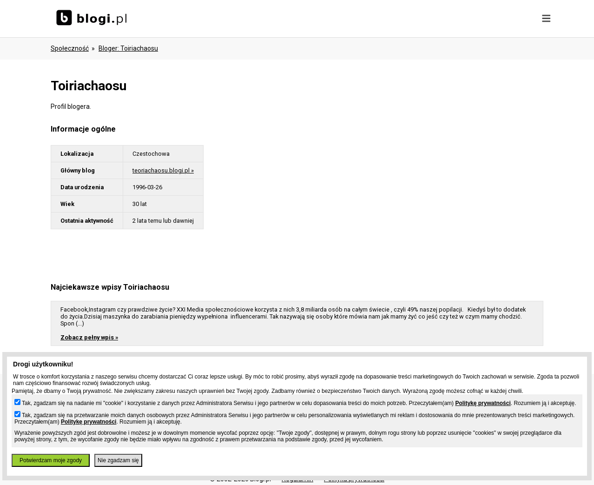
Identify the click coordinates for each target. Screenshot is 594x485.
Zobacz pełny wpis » (89, 337)
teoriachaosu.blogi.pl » (163, 170)
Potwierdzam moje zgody (51, 460)
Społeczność (70, 48)
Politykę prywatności (482, 403)
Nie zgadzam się (118, 460)
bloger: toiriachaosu (128, 48)
